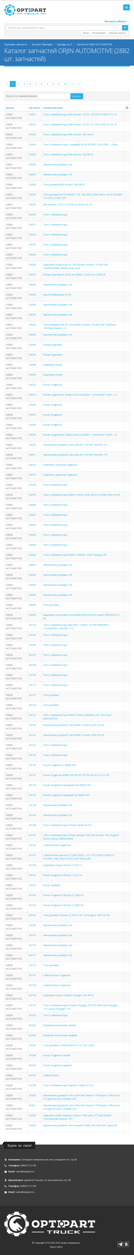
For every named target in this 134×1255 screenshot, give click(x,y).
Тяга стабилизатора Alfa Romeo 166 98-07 (68, 134)
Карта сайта (56, 1246)
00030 (32, 214)
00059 (32, 434)
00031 (32, 224)
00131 (32, 775)
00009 (32, 184)
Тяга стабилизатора (55, 214)
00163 (32, 895)
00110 (32, 685)
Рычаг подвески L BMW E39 (59, 765)
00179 (32, 1005)
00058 (32, 424)
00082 (32, 524)
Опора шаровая (52, 344)
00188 (32, 1055)
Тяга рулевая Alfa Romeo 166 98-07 (64, 184)
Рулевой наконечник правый (60, 1035)
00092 (32, 574)
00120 (32, 725)
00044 (32, 334)
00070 (32, 444)
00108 (32, 665)
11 (72, 84)
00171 (32, 955)
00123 (32, 755)
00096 (32, 605)
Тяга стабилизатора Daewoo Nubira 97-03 (68, 1085)
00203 (32, 1125)
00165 (32, 915)
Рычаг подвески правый (57, 1065)
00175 (32, 975)
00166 (32, 925)
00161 (32, 875)
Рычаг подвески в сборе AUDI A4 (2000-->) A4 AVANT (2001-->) (80, 394)
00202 (32, 1115)
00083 (32, 534)
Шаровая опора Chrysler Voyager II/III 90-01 (68, 995)
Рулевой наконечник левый (59, 1025)
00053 (32, 394)
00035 (32, 254)
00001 (32, 114)
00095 (32, 595)
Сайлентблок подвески (56, 845)
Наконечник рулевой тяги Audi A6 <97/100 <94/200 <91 (75, 444)
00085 (32, 554)
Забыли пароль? (117, 32)
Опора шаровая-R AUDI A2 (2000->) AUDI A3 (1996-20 (74, 274)
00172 (32, 965)
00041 (32, 314)
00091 (32, 564)
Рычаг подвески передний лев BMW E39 (67, 785)
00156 (32, 845)
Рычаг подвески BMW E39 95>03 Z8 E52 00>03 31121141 (76, 775)
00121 (32, 735)
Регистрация (98, 32)
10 (65, 84)
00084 (32, 544)
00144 (32, 805)
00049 (32, 374)
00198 (32, 1085)
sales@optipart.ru (25, 1171)
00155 (32, 835)
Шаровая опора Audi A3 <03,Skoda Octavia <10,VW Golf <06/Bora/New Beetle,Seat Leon (75, 266)
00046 (32, 344)
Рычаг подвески (52, 384)
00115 (32, 715)
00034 (32, 244)
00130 (32, 765)
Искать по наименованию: (21, 96)
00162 (32, 885)
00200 (32, 1095)
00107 (32, 655)
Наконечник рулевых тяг (57, 164)
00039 (32, 294)
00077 (32, 474)
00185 (32, 1045)
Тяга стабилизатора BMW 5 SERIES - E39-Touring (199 (75, 554)
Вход (85, 32)
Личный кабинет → (117, 21)
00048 (32, 364)
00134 (32, 785)
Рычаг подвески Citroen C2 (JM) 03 (63, 895)
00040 (32, 304)
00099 (32, 615)
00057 (32, 414)
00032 (32, 234)
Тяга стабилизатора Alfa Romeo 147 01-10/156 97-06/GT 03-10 (80, 114)
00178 (32, 995)
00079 (32, 494)
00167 (32, 935)
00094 (32, 584)
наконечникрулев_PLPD (57, 294)
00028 (32, 204)
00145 (32, 815)
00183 (32, 1025)
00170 (32, 945)
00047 (32, 354)
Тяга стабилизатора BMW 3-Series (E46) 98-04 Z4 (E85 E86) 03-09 (81, 494)
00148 (32, 825)
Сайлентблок (51, 1075)
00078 (32, 484)
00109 (32, 675)
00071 (32, 454)
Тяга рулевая (51, 605)
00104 (32, 625)
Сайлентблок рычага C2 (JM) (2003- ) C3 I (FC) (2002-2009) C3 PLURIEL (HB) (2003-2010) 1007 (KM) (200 (78, 856)
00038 (32, 284)
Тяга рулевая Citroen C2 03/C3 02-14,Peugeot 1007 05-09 (76, 915)
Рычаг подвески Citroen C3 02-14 (62, 875)
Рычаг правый (51, 885)
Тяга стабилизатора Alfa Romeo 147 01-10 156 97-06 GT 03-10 (80, 124)
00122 (32, 745)
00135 (32, 795)
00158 (32, 865)
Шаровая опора (52, 364)
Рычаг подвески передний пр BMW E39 (66, 795)
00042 (32, 324)
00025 (32, 194)
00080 (32, 504)
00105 (32, 635)
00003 (32, 134)
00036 (32, 264)
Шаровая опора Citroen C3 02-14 (62, 865)
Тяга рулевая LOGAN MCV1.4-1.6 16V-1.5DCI (69, 1045)
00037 (32, 274)
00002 (32, 124)
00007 (32, 174)
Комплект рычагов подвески (60, 464)
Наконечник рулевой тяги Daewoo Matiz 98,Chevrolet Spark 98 (80, 1125)
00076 (32, 464)
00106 (32, 645)
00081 (32, 514)
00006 (32, 164)
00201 (32, 1105)
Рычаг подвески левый (56, 1055)
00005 (32, 154)
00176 (32, 985)
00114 (32, 705)
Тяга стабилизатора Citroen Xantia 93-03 (67, 825)
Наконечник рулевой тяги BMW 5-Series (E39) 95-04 (73, 725)
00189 (32, 1065)
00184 (32, 1035)
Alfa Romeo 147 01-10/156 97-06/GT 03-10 (67, 204)
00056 (32, 404)
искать (77, 96)
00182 (32, 1015)
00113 (32, 695)
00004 (32, 144)
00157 (32, 855)
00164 (32, 905)
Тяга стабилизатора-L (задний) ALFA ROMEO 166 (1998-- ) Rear (80, 144)
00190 (32, 1075)
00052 (32, 384)
